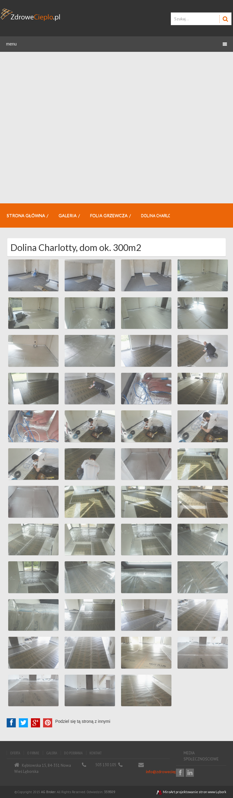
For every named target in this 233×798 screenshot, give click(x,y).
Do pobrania (73, 753)
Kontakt (95, 753)
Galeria (68, 215)
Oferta (15, 753)
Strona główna (26, 215)
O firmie (33, 753)
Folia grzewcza (109, 215)
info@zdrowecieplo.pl (165, 771)
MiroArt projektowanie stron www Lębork (191, 792)
